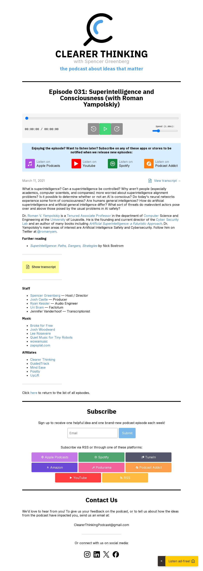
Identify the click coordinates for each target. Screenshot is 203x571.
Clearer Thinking (42, 359)
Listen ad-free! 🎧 (182, 561)
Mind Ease (38, 367)
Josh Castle (39, 299)
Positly (35, 371)
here (33, 393)
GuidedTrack (39, 363)
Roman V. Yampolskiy (44, 216)
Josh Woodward (42, 329)
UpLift (34, 375)
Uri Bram (37, 307)
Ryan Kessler (40, 303)
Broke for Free (41, 325)
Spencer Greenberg (45, 295)
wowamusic (39, 341)
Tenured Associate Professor (89, 216)
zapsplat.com (40, 345)
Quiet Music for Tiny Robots (51, 337)
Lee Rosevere (40, 333)
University (57, 220)
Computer (151, 216)
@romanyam (46, 231)
